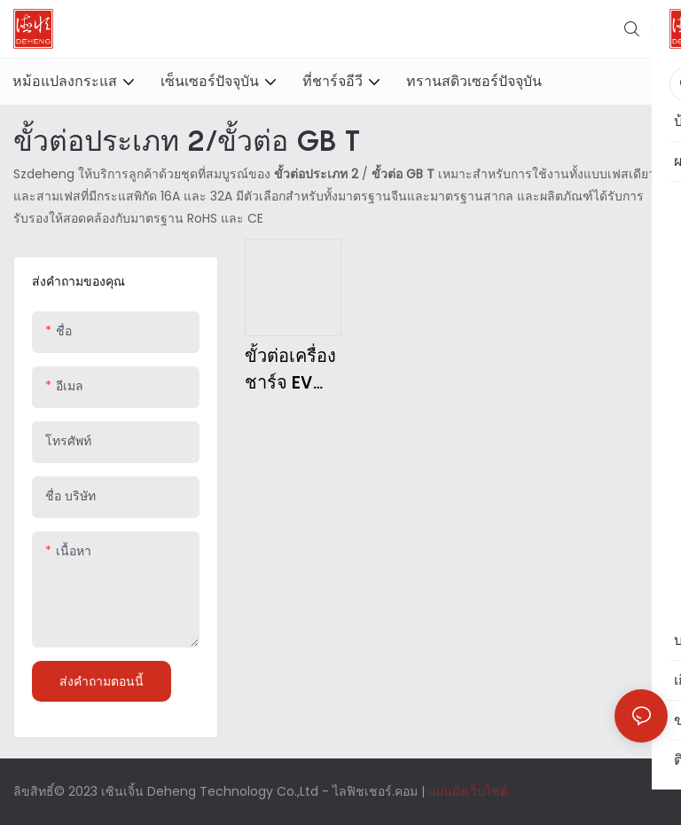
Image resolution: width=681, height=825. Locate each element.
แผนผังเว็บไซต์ (468, 791)
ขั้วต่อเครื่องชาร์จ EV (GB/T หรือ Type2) (290, 370)
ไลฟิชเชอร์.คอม (377, 791)
